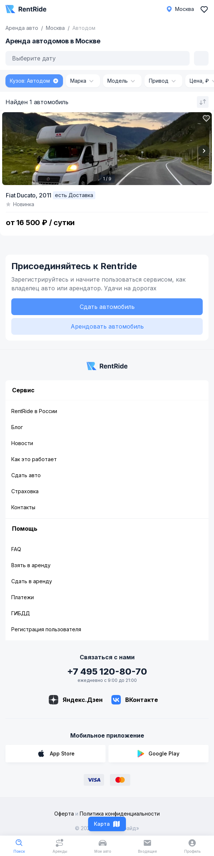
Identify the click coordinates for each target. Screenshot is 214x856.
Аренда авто (21, 28)
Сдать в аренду (31, 581)
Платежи (22, 597)
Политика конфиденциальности (120, 813)
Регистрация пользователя (46, 629)
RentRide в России (34, 411)
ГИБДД (20, 613)
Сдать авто (26, 475)
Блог (17, 427)
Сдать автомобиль (107, 306)
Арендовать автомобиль (107, 326)
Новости (22, 443)
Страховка (25, 491)
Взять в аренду (31, 565)
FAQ (16, 549)
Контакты (23, 507)
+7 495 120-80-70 (107, 671)
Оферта (64, 813)
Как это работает (34, 459)
